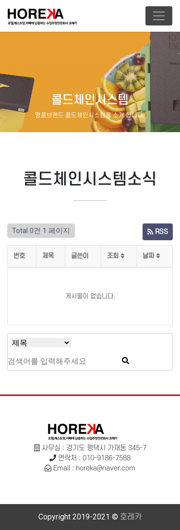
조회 (115, 255)
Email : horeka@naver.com (94, 468)
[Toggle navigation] (158, 15)
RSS (157, 232)
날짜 (151, 255)
